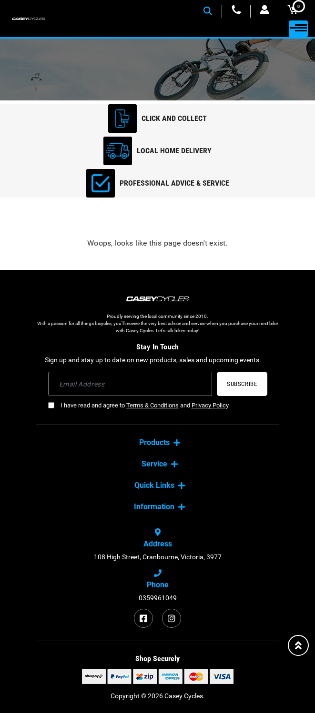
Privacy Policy (210, 405)
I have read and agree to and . (139, 405)
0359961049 (158, 598)
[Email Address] (130, 384)
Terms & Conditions (152, 405)
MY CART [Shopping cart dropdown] (296, 9)
